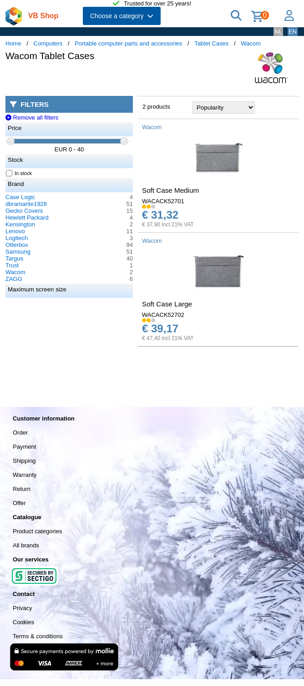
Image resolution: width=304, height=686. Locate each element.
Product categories (37, 531)
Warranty (24, 474)
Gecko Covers (24, 210)
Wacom (251, 43)
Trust (12, 265)
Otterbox (16, 244)
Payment (24, 446)
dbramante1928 (26, 203)
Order (20, 432)
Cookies (23, 622)
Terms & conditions (38, 636)
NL (278, 31)
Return (21, 489)
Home (13, 43)
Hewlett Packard (27, 217)
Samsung (17, 251)
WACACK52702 (163, 314)
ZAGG (13, 278)
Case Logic (20, 197)
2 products (156, 106)
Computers (48, 43)
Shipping (24, 460)
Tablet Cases (211, 43)
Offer (19, 503)
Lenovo (15, 231)
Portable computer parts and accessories (128, 43)
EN (293, 31)
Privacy (22, 608)
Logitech (16, 238)
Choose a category (121, 16)
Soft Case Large (167, 304)
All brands (26, 545)
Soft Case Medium (170, 190)
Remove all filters (31, 117)
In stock (19, 173)
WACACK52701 (163, 201)
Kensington (20, 224)
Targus (14, 258)
